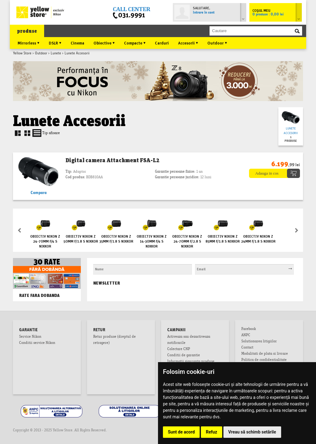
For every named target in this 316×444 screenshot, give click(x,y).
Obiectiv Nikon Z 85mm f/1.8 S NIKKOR (223, 238)
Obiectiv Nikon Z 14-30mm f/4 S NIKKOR (152, 240)
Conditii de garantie (183, 356)
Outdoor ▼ (217, 42)
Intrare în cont (203, 12)
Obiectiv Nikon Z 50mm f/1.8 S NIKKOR (81, 238)
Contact (247, 348)
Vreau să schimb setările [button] (252, 431)
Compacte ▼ (135, 42)
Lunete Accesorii (291, 131)
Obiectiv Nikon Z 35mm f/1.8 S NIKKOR (116, 238)
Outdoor (41, 53)
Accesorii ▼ (188, 42)
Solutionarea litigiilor (259, 342)
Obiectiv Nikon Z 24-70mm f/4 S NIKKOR (45, 240)
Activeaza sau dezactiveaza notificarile (188, 340)
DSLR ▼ (55, 42)
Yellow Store (22, 53)
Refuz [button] (211, 431)
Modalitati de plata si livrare (264, 354)
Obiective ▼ (104, 42)
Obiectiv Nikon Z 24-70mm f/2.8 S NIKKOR (187, 240)
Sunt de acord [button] (181, 431)
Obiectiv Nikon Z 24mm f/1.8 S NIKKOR (258, 238)
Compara (39, 193)
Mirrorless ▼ (29, 42)
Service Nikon (30, 337)
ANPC (245, 335)
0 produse (268, 14)
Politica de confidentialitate (264, 360)
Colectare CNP (178, 349)
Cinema (77, 42)
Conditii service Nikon (37, 343)
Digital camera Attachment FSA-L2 (112, 160)
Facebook (248, 329)
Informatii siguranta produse (190, 362)
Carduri (162, 42)
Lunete (56, 53)
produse (27, 31)
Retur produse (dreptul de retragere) (114, 340)
